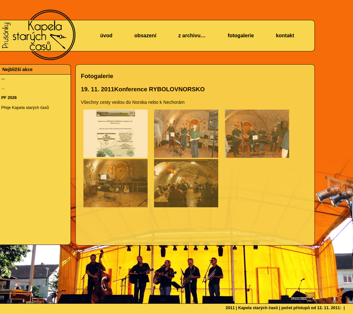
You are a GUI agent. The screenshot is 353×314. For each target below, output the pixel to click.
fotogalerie (241, 35)
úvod (106, 35)
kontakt (285, 35)
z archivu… (192, 35)
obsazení (145, 35)
